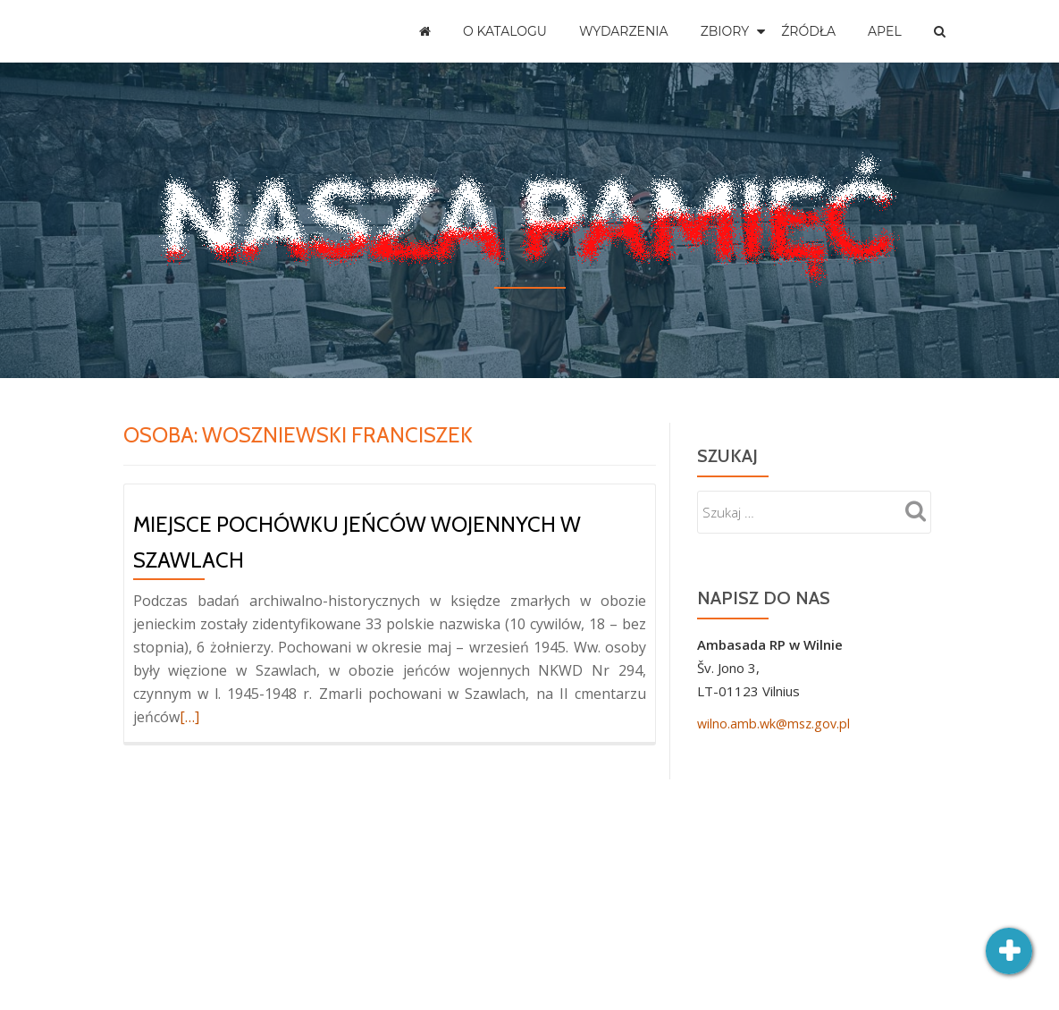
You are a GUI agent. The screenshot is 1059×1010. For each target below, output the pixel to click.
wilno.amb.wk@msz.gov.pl (776, 723)
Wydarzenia (623, 31)
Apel (885, 31)
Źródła (808, 31)
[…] (189, 717)
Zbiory (725, 31)
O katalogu (505, 31)
